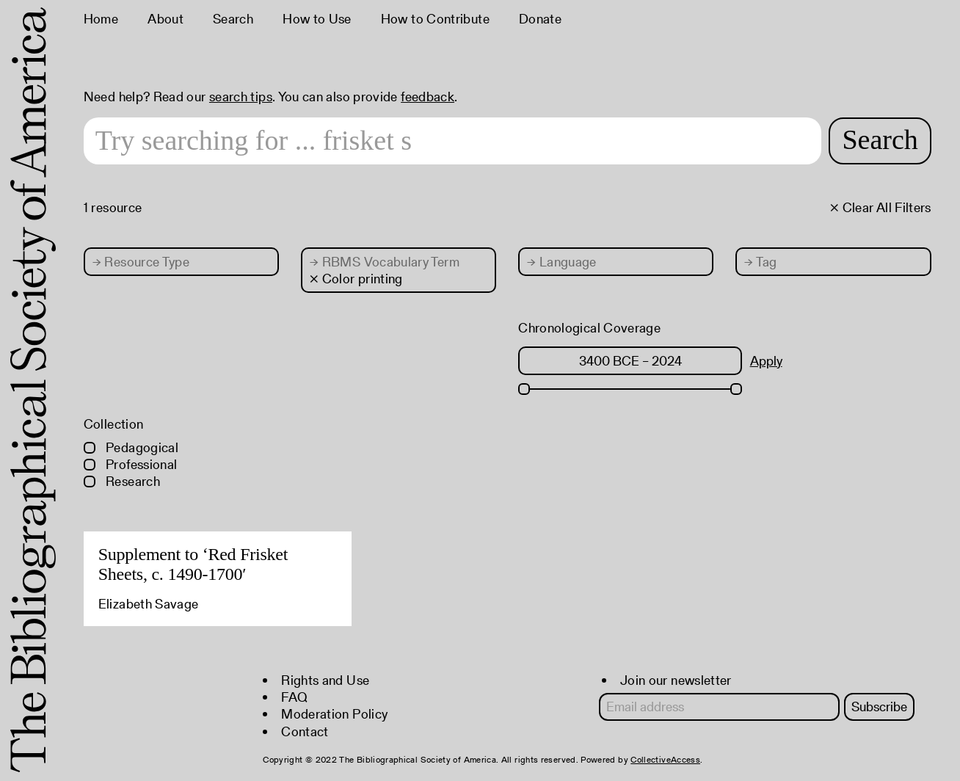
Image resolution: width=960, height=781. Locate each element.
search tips (240, 96)
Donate (540, 19)
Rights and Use (325, 680)
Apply (766, 361)
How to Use (317, 19)
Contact (305, 731)
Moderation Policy (334, 714)
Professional (131, 464)
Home (101, 19)
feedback (427, 96)
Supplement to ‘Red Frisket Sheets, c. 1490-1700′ (193, 564)
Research (122, 481)
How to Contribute (435, 19)
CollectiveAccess (665, 759)
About (165, 19)
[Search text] (453, 140)
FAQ (294, 697)
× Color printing (356, 278)
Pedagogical (131, 447)
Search (233, 19)
